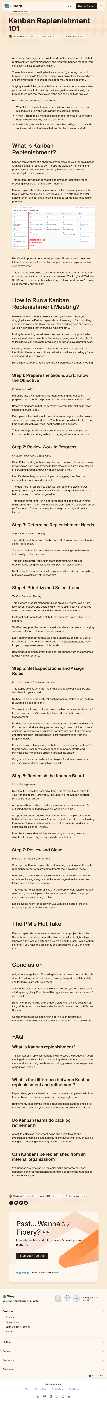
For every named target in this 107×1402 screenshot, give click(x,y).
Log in (68, 6)
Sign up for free (86, 6)
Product (10, 1317)
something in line (22, 173)
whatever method (74, 641)
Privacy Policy (41, 1389)
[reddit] (26, 1203)
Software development (18, 1327)
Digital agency (13, 1322)
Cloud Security (75, 1389)
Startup (9, 1332)
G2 (44, 1272)
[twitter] (16, 1203)
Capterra (54, 1272)
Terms (28, 1389)
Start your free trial (32, 1255)
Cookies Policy (58, 1389)
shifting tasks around (63, 280)
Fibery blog (55, 1003)
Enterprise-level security (90, 1299)
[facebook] (11, 1203)
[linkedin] (21, 1203)
